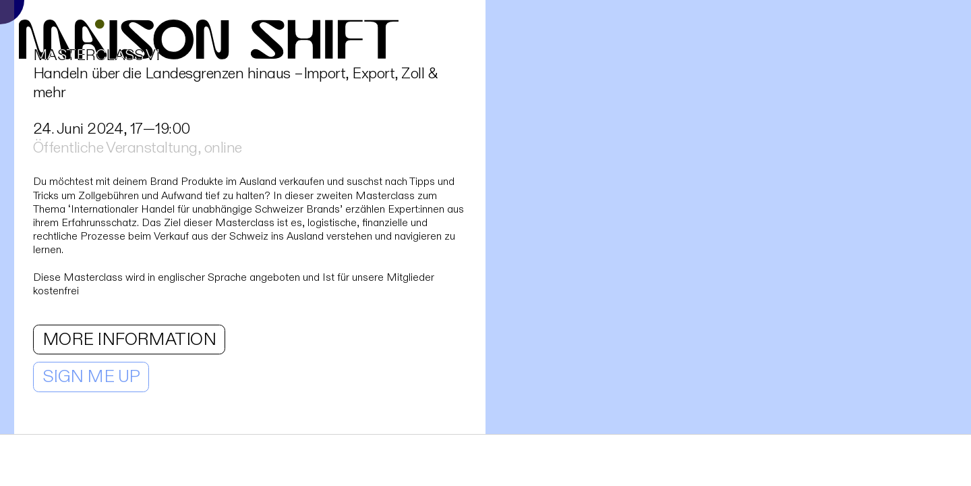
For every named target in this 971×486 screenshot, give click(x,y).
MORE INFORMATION (129, 339)
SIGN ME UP (91, 376)
